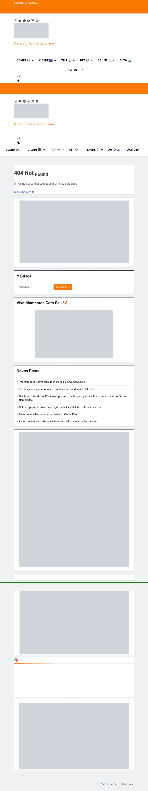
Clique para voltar (24, 192)
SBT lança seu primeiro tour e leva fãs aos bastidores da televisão (57, 389)
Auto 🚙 (125, 60)
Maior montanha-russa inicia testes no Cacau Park (48, 414)
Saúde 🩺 (104, 60)
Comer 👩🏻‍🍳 (23, 60)
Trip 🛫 (66, 60)
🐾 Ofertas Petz (110, 784)
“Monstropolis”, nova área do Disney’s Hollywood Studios (52, 381)
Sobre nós (127, 784)
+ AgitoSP (72, 69)
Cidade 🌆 (46, 60)
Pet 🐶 (84, 60)
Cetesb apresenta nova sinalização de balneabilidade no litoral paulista (60, 407)
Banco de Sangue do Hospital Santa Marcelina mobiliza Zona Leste (58, 421)
